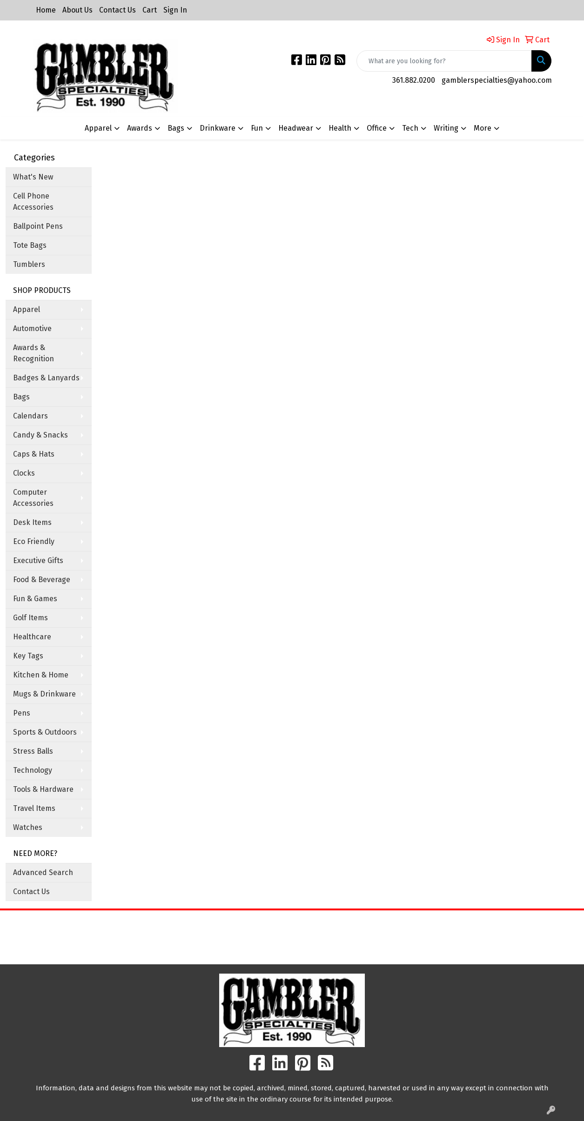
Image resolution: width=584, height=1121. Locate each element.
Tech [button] (410, 128)
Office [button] (377, 128)
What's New (33, 176)
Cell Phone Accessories (33, 202)
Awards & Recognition (33, 353)
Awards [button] (139, 128)
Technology (32, 770)
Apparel (26, 309)
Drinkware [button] (217, 128)
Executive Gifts (38, 560)
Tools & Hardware (43, 789)
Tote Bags (30, 245)
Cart (149, 10)
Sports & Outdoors (45, 732)
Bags (21, 396)
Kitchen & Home (40, 674)
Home (46, 10)
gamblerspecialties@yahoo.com (497, 80)
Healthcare (32, 636)
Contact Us (117, 10)
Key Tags (28, 655)
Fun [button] (257, 128)
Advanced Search (43, 872)
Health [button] (340, 128)
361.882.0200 (413, 80)
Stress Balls (33, 751)
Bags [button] (176, 128)
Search (365, 924)
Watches (27, 827)
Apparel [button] (98, 128)
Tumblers (29, 264)
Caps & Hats (33, 454)
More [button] (482, 128)
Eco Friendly (33, 541)
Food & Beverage (41, 579)
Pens (21, 713)
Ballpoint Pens (38, 226)
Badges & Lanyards (46, 377)
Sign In (175, 10)
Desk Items (32, 522)
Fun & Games (35, 598)
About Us (77, 10)
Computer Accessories (33, 498)
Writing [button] (446, 128)
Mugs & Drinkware (44, 694)
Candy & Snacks (40, 435)
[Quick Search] (444, 61)
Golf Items (30, 617)
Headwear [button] (295, 128)
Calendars (30, 415)
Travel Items (34, 808)
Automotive (32, 328)
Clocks (24, 473)
